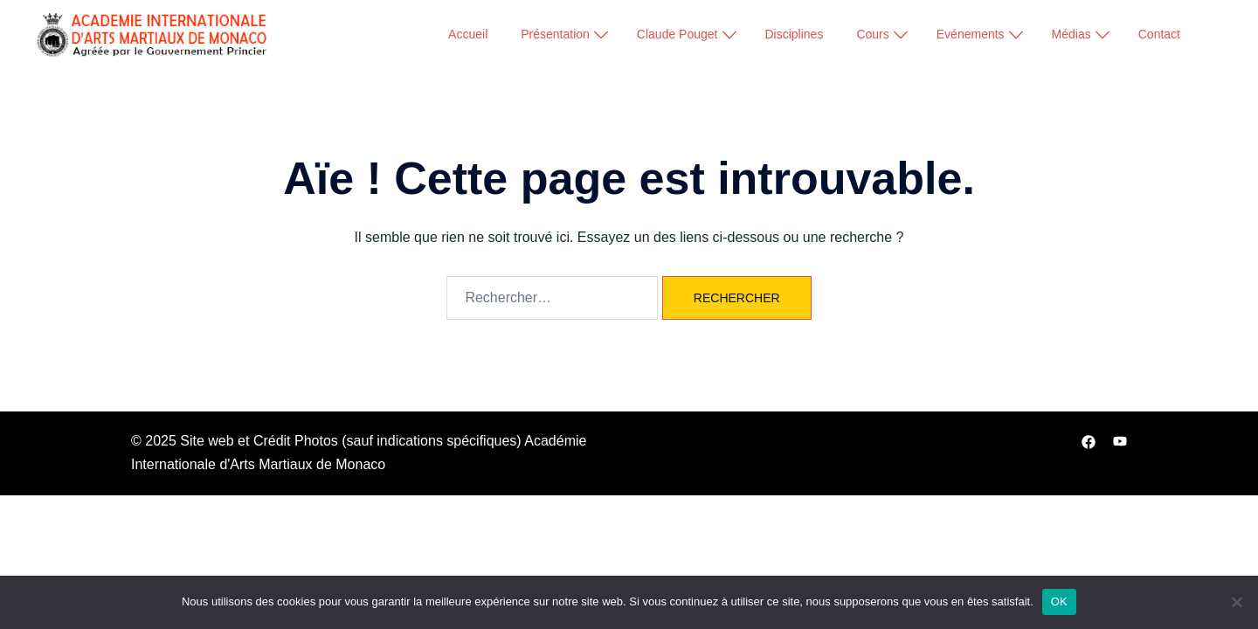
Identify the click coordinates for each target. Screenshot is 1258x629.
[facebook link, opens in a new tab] (1089, 440)
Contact (1159, 34)
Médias (1071, 34)
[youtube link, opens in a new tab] (1120, 440)
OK (1059, 601)
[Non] (1236, 602)
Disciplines (794, 34)
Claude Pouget (677, 34)
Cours (872, 34)
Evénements (971, 34)
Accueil (467, 34)
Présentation (555, 34)
